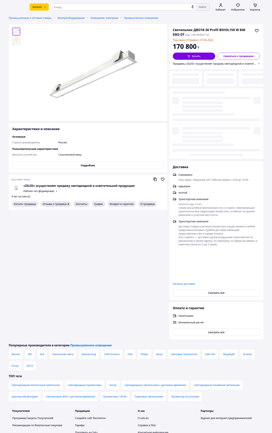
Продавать (81, 342)
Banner (16, 264)
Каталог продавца (25, 204)
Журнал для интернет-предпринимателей (226, 328)
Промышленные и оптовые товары (30, 18)
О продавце (147, 204)
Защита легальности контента (156, 349)
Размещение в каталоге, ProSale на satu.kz (101, 349)
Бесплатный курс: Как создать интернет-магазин (104, 357)
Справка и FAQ (147, 335)
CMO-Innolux (112, 264)
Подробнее (88, 165)
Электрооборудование (71, 18)
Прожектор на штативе (185, 306)
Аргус (159, 264)
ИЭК (130, 264)
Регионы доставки (184, 194)
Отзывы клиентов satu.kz (90, 364)
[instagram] (216, 395)
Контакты (81, 204)
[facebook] (209, 395)
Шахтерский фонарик (25, 306)
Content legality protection (153, 357)
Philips (144, 264)
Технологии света (63, 264)
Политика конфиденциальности (94, 378)
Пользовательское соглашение (94, 371)
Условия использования (173, 416)
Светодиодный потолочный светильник (36, 295)
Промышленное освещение (141, 18)
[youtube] (203, 395)
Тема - (89, 395)
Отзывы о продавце (56, 204)
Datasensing (88, 264)
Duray (15, 275)
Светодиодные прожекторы (85, 295)
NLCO (30, 275)
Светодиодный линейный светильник (217, 295)
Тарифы (80, 335)
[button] (194, 56)
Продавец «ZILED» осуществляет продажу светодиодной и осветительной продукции (215, 63)
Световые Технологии (184, 264)
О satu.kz (143, 328)
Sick (42, 264)
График (98, 204)
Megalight (229, 264)
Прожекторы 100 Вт (115, 306)
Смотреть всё (216, 203)
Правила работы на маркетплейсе (96, 385)
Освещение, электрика (104, 18)
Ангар (113, 295)
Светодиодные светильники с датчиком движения (155, 295)
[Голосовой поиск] (193, 7)
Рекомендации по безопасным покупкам (37, 335)
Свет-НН (210, 264)
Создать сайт (182, 426)
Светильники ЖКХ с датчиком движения (70, 306)
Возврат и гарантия (122, 204)
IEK (30, 264)
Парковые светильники (149, 306)
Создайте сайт (84, 328)
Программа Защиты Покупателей (32, 328)
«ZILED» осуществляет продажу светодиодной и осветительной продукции (79, 186)
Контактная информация (153, 342)
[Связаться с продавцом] (238, 56)
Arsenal (247, 264)
